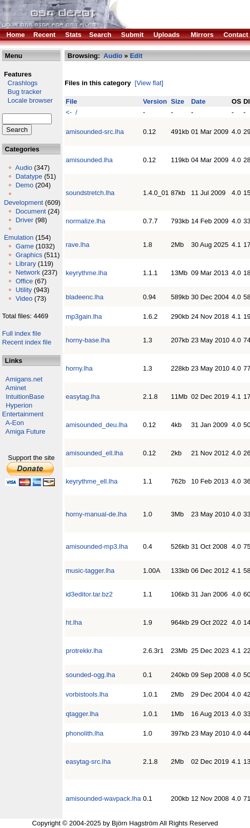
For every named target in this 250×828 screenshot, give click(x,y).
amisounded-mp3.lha (97, 546)
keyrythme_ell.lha (91, 481)
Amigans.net (24, 379)
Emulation (19, 237)
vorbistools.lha (87, 694)
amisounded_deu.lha (97, 425)
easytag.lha (83, 396)
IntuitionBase (25, 396)
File (71, 101)
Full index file (21, 333)
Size (177, 101)
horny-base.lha (88, 340)
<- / (71, 112)
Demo (24, 185)
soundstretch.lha (90, 193)
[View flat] (149, 83)
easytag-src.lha (88, 761)
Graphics (28, 255)
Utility (23, 290)
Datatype (28, 176)
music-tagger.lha (90, 570)
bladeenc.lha (84, 297)
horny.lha (79, 368)
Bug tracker (21, 91)
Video (23, 298)
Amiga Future (26, 431)
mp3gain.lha (84, 316)
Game (24, 246)
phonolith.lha (84, 733)
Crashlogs (19, 83)
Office (24, 281)
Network (27, 272)
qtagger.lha (82, 714)
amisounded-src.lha (94, 132)
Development (24, 202)
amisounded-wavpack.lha (103, 798)
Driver (24, 220)
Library (25, 263)
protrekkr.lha (84, 650)
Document (30, 211)
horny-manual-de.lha (96, 514)
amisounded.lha (89, 160)
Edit (136, 56)
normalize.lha (85, 221)
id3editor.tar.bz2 (89, 594)
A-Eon (15, 423)
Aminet (16, 388)
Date (198, 101)
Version (155, 101)
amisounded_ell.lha (94, 453)
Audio (23, 167)
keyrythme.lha (86, 273)
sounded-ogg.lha (90, 675)
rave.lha (77, 244)
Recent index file (26, 342)
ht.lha (74, 622)
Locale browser (27, 100)
